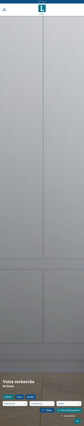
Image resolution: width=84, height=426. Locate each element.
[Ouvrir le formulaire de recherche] (47, 412)
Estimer (30, 399)
